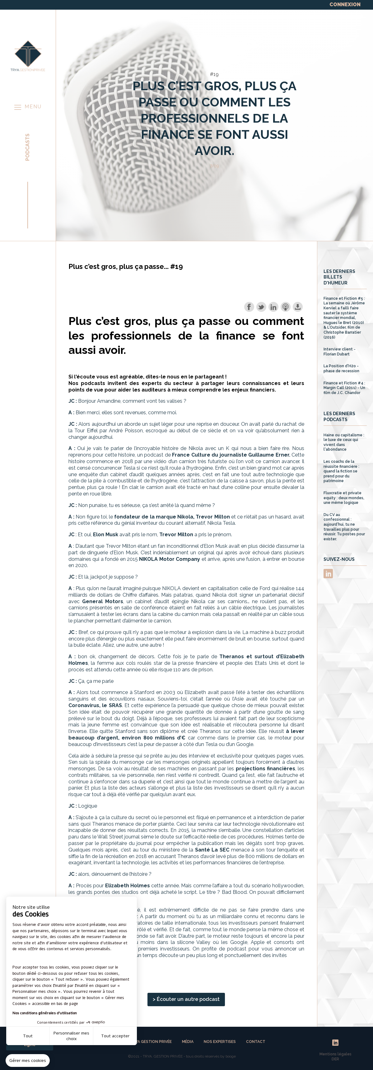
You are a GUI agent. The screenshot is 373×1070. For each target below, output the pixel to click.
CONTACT (255, 1041)
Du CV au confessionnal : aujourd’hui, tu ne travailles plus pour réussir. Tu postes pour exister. (344, 527)
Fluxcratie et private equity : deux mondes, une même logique (344, 498)
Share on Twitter (261, 307)
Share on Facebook (249, 307)
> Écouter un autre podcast (186, 999)
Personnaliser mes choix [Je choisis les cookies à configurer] (71, 1036)
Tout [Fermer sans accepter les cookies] (28, 1036)
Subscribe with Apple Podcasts (286, 307)
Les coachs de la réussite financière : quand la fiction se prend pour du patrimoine (341, 471)
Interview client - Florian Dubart (340, 351)
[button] (28, 1060)
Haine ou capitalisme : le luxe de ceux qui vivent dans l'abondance (344, 442)
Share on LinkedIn (273, 307)
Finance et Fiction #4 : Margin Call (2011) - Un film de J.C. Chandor (344, 388)
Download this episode (298, 307)
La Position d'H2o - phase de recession (341, 368)
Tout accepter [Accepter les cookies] (115, 1036)
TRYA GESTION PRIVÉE (151, 1041)
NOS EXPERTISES (220, 1041)
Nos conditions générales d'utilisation (44, 1013)
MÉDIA (188, 1041)
